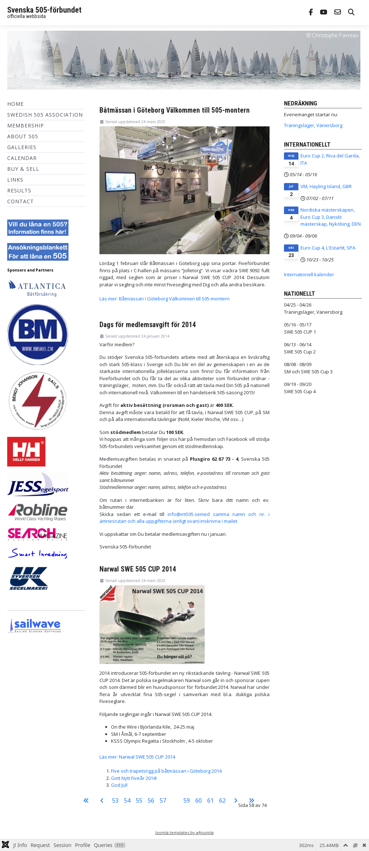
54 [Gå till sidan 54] (127, 800)
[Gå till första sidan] (86, 800)
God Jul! (119, 785)
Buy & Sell (23, 168)
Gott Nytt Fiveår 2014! (134, 778)
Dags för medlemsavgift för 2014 (147, 325)
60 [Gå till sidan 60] (198, 800)
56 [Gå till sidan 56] (151, 800)
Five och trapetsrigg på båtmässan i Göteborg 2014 (166, 771)
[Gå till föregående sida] (102, 800)
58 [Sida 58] (175, 800)
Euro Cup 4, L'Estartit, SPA (328, 247)
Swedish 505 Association (45, 114)
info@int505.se (184, 514)
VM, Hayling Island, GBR (326, 186)
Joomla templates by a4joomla (184, 832)
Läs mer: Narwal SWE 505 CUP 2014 (137, 757)
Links (15, 179)
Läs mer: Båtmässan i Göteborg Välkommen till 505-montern (164, 298)
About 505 (22, 136)
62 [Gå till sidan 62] (222, 800)
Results (19, 190)
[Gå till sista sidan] (251, 800)
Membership (25, 125)
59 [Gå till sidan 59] (186, 800)
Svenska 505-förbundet (44, 9)
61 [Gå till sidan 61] (210, 800)
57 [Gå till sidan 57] (163, 800)
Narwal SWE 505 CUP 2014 (137, 569)
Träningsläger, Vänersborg (313, 125)
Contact (20, 201)
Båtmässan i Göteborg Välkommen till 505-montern (174, 110)
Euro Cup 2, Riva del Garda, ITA (330, 159)
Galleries (21, 147)
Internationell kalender (309, 274)
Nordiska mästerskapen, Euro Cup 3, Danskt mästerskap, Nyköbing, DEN (331, 217)
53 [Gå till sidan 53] (115, 800)
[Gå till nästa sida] (235, 800)
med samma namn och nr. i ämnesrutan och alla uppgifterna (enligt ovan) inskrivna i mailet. (184, 518)
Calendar (22, 158)
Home (15, 103)
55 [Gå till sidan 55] (139, 800)
